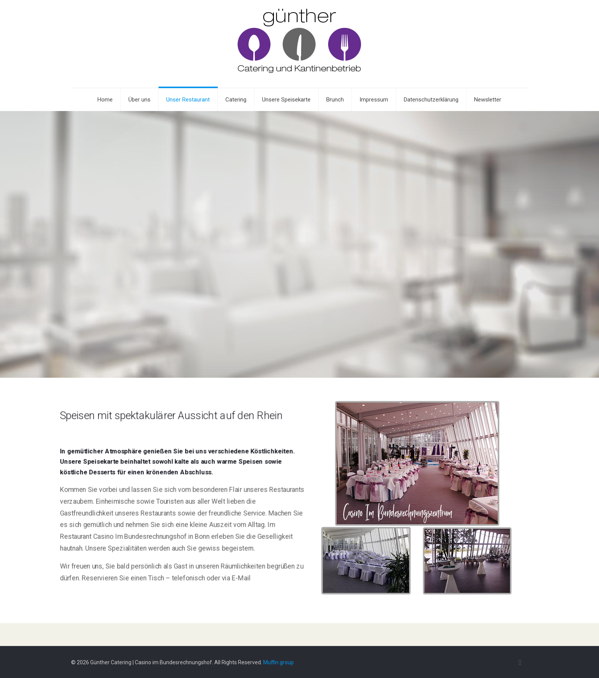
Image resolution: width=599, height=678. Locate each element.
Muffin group (278, 662)
